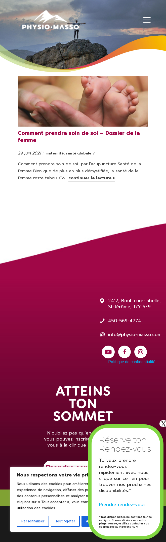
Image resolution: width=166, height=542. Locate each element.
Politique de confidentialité (131, 361)
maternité (55, 153)
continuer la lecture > (91, 178)
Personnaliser (33, 521)
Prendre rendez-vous (122, 504)
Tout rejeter (65, 521)
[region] (65, 499)
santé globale (78, 153)
